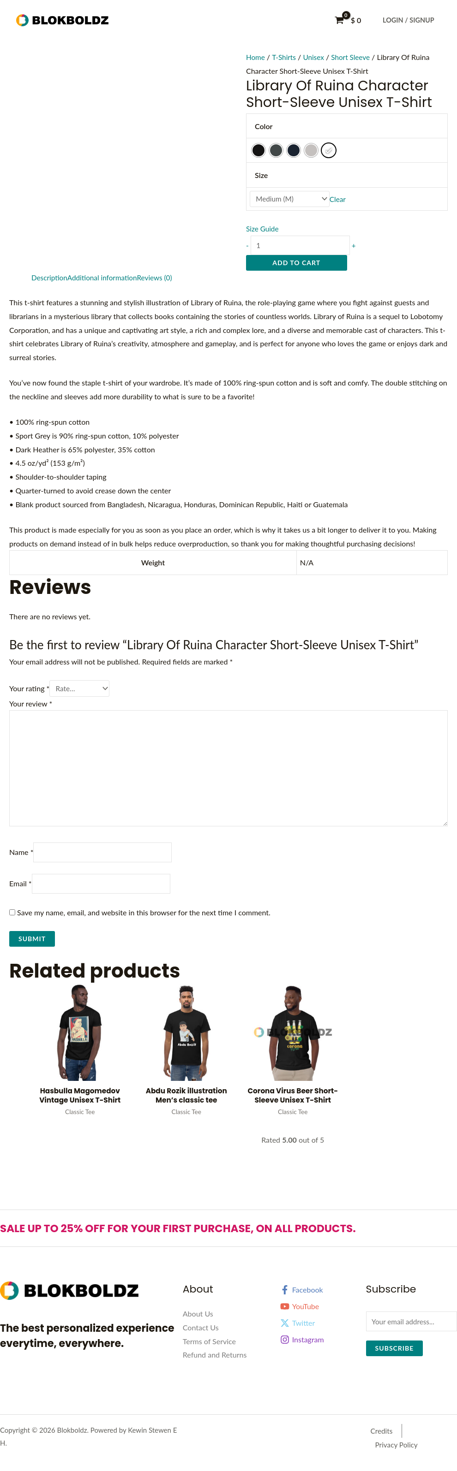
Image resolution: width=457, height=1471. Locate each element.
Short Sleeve (354, 57)
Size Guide (263, 229)
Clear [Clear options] (341, 199)
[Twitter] (320, 1334)
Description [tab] (50, 279)
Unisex (316, 57)
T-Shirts (285, 57)
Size (261, 175)
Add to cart (296, 264)
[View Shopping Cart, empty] (349, 20)
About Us (198, 1324)
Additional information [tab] (105, 279)
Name (21, 860)
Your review (30, 705)
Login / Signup (408, 20)
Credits (377, 1442)
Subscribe (394, 1360)
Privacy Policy (421, 1442)
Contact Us (201, 1338)
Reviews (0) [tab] (160, 279)
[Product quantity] (303, 246)
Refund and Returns (215, 1365)
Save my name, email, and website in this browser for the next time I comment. (144, 922)
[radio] (258, 150)
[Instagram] (320, 1350)
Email (20, 893)
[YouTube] (320, 1317)
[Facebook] (320, 1301)
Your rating (29, 690)
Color (264, 126)
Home (256, 57)
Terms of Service (209, 1352)
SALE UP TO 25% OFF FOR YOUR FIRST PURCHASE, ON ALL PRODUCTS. (201, 1239)
